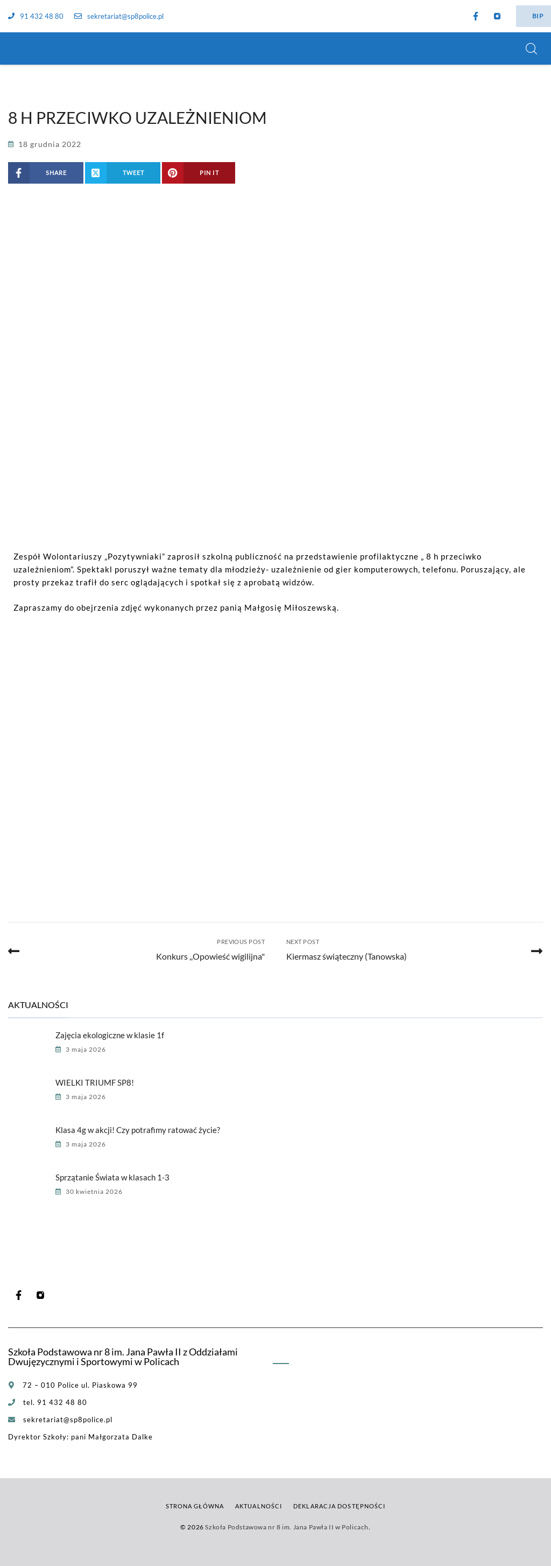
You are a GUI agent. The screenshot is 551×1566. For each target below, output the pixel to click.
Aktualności (258, 1505)
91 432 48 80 (35, 16)
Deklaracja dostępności (339, 1505)
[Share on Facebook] (45, 173)
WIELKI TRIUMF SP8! (94, 1082)
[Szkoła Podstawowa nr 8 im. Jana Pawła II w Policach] (21, 48)
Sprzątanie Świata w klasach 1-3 (112, 1177)
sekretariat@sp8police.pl (119, 16)
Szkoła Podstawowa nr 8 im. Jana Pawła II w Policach (287, 1527)
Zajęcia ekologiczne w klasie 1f (109, 1035)
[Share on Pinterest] (198, 173)
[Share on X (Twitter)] (123, 173)
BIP (537, 16)
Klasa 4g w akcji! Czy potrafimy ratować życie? (137, 1130)
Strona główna (195, 1505)
